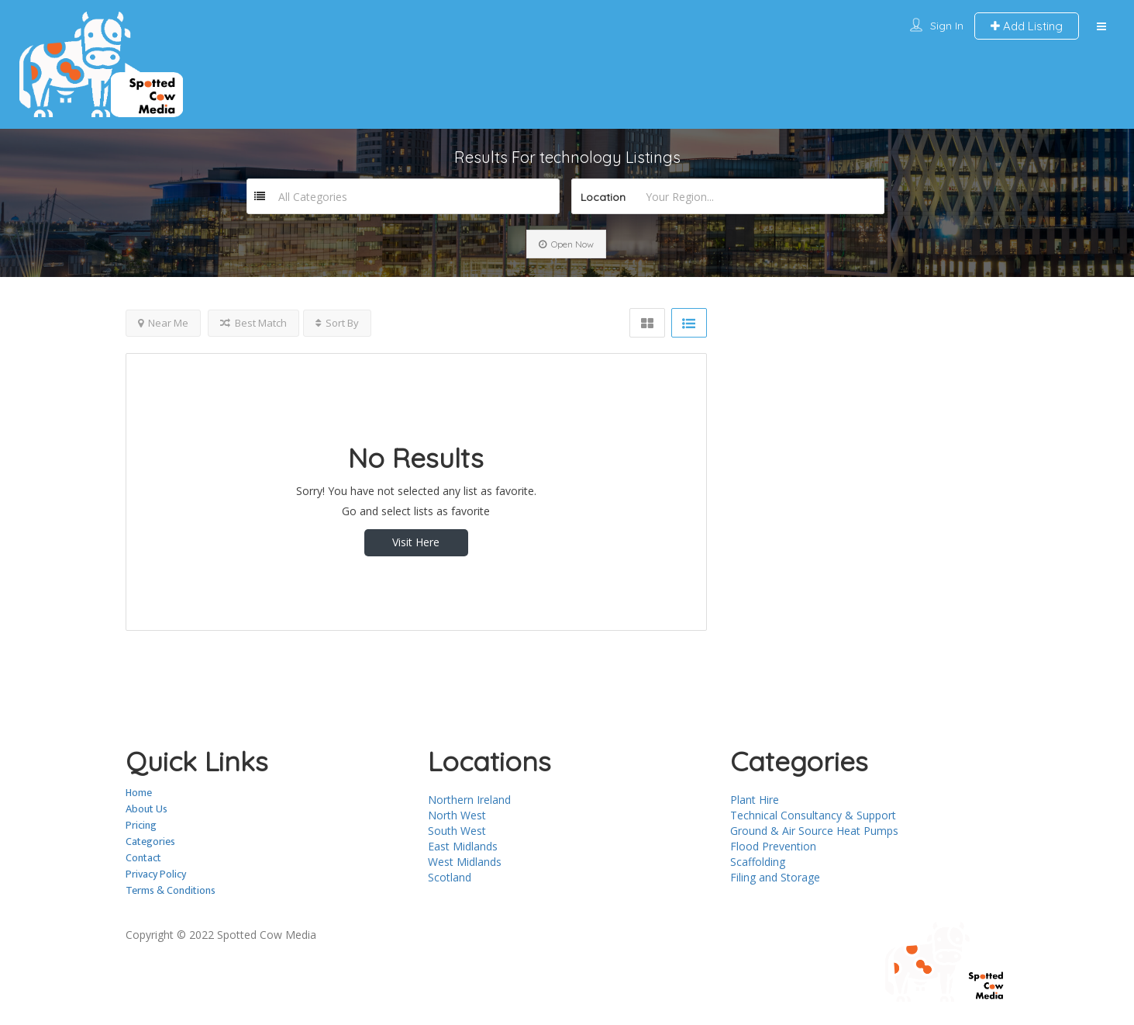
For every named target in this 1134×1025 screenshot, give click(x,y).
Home (139, 793)
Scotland (449, 877)
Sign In (946, 26)
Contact (143, 858)
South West (457, 830)
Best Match (253, 323)
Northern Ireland (469, 799)
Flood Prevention (773, 846)
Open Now (566, 244)
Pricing (141, 825)
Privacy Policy (156, 874)
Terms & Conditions (170, 890)
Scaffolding (757, 861)
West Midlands (465, 861)
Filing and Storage (775, 877)
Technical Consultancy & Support (813, 815)
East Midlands (463, 846)
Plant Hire (754, 799)
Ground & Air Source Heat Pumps (814, 830)
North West (457, 815)
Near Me (163, 323)
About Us (146, 809)
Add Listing (1027, 26)
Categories (150, 841)
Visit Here (415, 542)
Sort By (337, 323)
